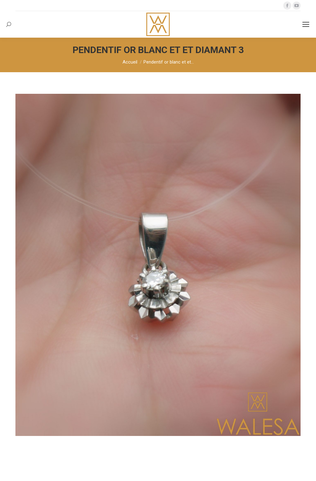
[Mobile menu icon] (306, 24)
